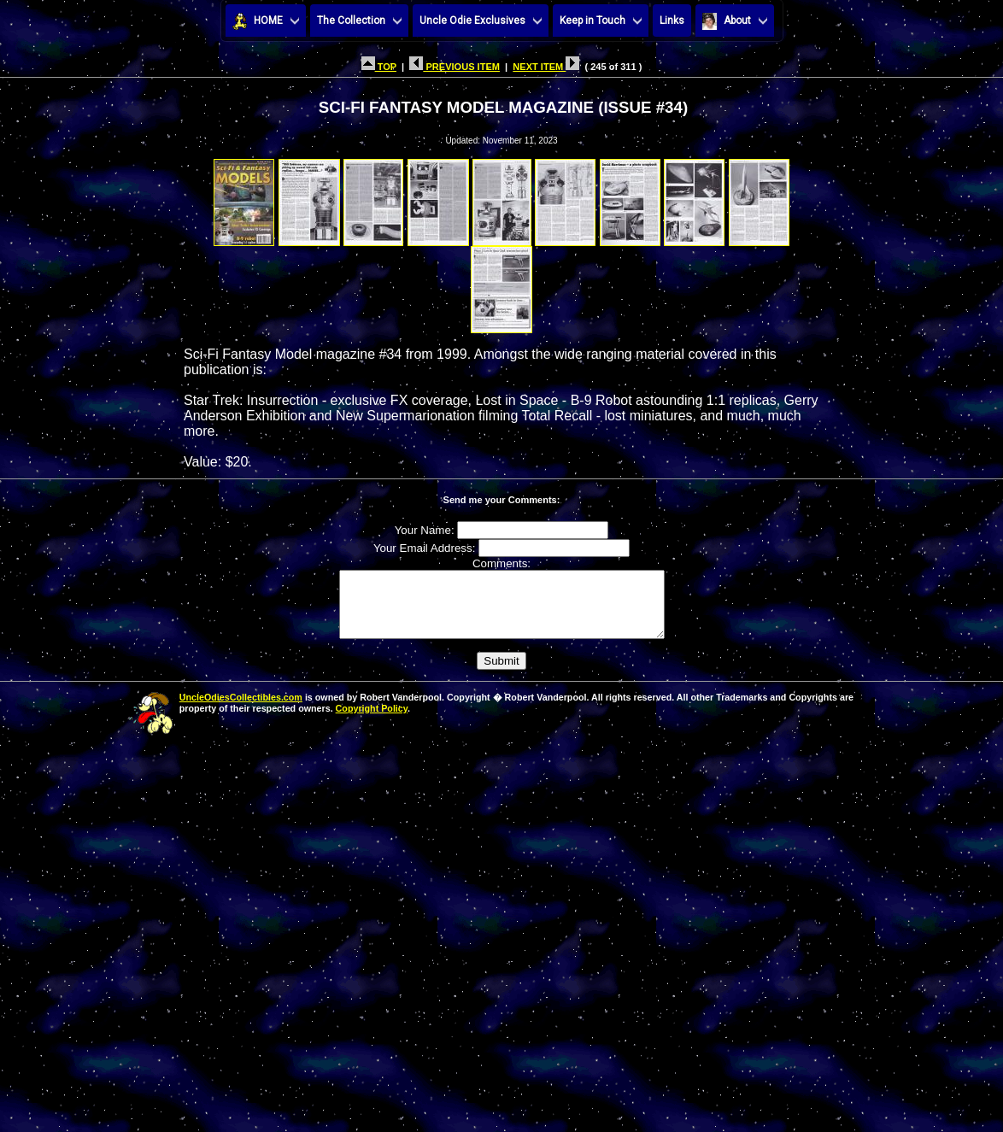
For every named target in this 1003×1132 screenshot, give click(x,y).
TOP (378, 67)
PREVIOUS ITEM (454, 67)
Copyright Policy (372, 721)
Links (672, 20)
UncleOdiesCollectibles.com (240, 710)
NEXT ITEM (546, 67)
